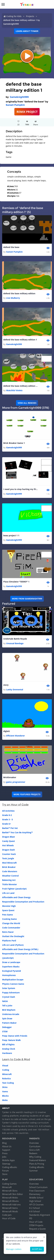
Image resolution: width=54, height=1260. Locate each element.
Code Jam (7, 1214)
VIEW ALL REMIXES (27, 403)
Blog (4, 1142)
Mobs (5, 1100)
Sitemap (6, 1163)
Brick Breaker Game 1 (14, 443)
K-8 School (34, 1211)
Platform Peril (9, 940)
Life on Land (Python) (13, 945)
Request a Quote (37, 1228)
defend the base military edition (19, 293)
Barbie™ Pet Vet (10, 828)
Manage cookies (13, 1249)
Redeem (33, 1153)
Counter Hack (9, 854)
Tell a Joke (7, 1005)
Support (6, 1149)
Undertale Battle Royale (15, 638)
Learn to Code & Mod (16, 1059)
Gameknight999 (19, 97)
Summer (33, 1170)
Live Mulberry (13, 298)
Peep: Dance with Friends (14, 1035)
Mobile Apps (8, 1160)
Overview (34, 1142)
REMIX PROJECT (27, 112)
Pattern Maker (9, 1022)
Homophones (9, 975)
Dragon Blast (8, 836)
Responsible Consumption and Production (23, 901)
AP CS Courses (36, 1204)
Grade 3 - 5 (7, 819)
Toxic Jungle (8, 858)
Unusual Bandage (14, 643)
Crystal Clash (8, 996)
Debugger (7, 1027)
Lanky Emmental (14, 689)
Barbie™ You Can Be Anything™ (17, 832)
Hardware (7, 1053)
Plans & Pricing (36, 1163)
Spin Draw (7, 1018)
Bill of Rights (8, 1044)
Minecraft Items (10, 1207)
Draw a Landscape (11, 962)
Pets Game (7, 914)
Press (4, 1153)
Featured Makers (37, 1160)
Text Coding (8, 1082)
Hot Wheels (8, 845)
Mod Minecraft (9, 862)
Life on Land (8, 893)
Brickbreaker (9, 777)
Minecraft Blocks (10, 1201)
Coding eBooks (9, 1167)
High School (35, 1201)
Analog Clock (8, 1048)
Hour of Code (8, 1218)
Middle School (36, 1197)
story (5, 685)
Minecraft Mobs (10, 1197)
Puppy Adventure (11, 992)
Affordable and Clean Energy (16, 897)
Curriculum (34, 1146)
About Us (6, 1146)
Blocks (5, 1095)
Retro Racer (8, 932)
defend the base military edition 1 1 (20, 386)
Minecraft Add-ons (11, 1204)
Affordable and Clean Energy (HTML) (20, 949)
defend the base (11, 247)
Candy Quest (8, 841)
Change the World (11, 923)
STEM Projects (36, 1225)
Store (4, 1174)
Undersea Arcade (10, 1014)
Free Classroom (37, 1190)
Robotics (6, 1078)
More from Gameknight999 (27, 598)
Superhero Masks (10, 966)
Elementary (34, 1194)
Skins (4, 1087)
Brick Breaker (9, 867)
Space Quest (8, 910)
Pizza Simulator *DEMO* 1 (16, 581)
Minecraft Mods (10, 1211)
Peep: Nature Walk (11, 1040)
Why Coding (35, 1156)
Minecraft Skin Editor (12, 1194)
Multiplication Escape (12, 979)
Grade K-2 (7, 815)
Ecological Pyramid (11, 971)
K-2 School (34, 1207)
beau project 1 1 (11, 535)
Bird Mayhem (8, 1009)
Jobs (4, 1156)
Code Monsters (9, 871)
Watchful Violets (14, 390)
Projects (30, 16)
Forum (5, 1170)
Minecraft (7, 1074)
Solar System (8, 988)
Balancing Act (9, 880)
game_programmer (15, 782)
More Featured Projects (27, 794)
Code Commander (11, 927)
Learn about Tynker (27, 31)
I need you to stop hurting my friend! (20, 489)
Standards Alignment (39, 1214)
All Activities (8, 810)
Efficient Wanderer (15, 735)
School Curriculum (38, 1187)
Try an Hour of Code (15, 804)
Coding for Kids (13, 16)
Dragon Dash (8, 849)
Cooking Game (9, 919)
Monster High (9, 906)
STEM (4, 1031)
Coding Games (9, 1183)
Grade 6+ (6, 823)
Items (5, 1091)
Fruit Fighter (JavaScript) (14, 888)
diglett (6, 731)
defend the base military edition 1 (20, 339)
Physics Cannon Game (13, 983)
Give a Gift (34, 1149)
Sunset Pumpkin (15, 105)
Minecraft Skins (9, 1190)
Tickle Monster (9, 884)
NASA (5, 1001)
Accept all (37, 1249)
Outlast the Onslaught (13, 936)
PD (30, 1218)
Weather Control (10, 875)
